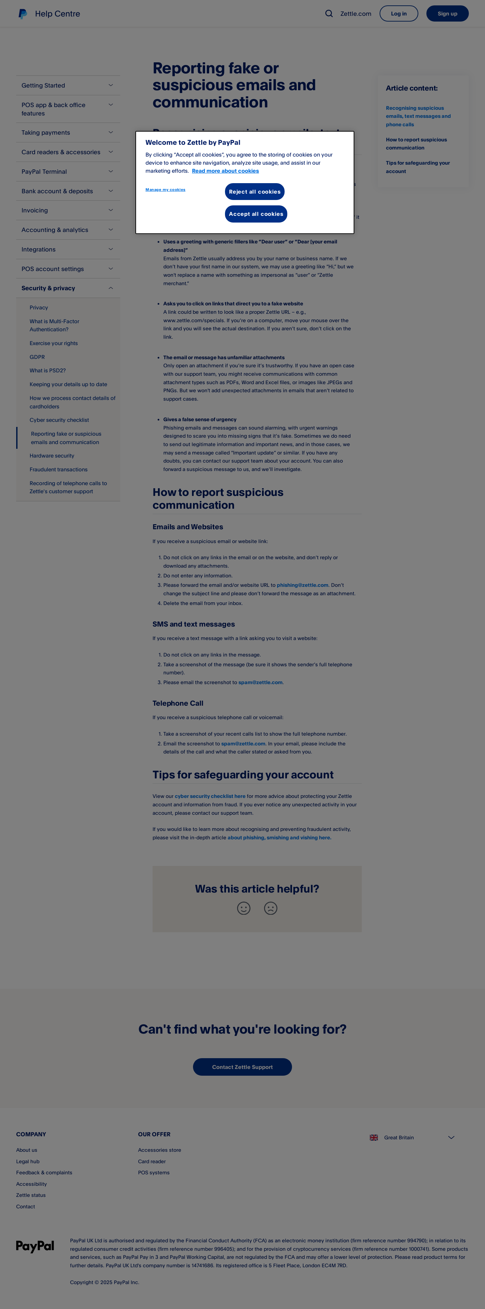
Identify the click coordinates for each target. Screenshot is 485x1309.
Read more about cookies (225, 170)
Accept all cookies (256, 213)
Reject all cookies (255, 191)
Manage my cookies (166, 189)
